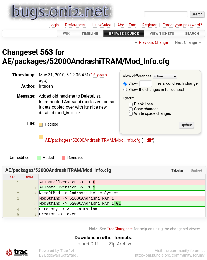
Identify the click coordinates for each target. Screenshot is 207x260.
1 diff (148, 140)
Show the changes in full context (153, 89)
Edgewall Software (60, 255)
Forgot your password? (182, 25)
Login (54, 25)
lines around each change (168, 83)
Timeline (90, 33)
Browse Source (124, 33)
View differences (137, 76)
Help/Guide (101, 25)
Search (192, 33)
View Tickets (162, 33)
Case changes (146, 109)
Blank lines (143, 104)
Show (130, 83)
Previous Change (153, 42)
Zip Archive (120, 244)
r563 (29, 177)
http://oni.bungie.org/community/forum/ (170, 255)
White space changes (152, 113)
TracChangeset (120, 229)
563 (46, 52)
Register (149, 25)
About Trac (127, 25)
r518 (11, 177)
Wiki (67, 33)
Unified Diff (86, 244)
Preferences (75, 25)
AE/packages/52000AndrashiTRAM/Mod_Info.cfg (85, 61)
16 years (99, 74)
